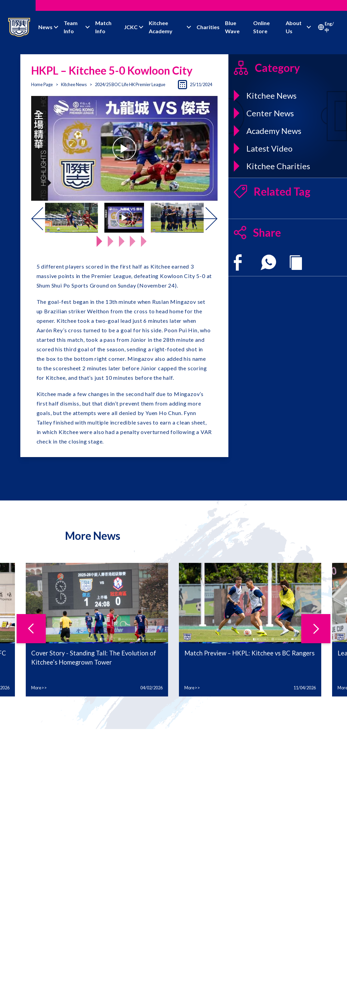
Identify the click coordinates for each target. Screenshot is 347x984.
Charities (208, 27)
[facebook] (238, 262)
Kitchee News (74, 84)
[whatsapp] (268, 262)
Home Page (42, 84)
